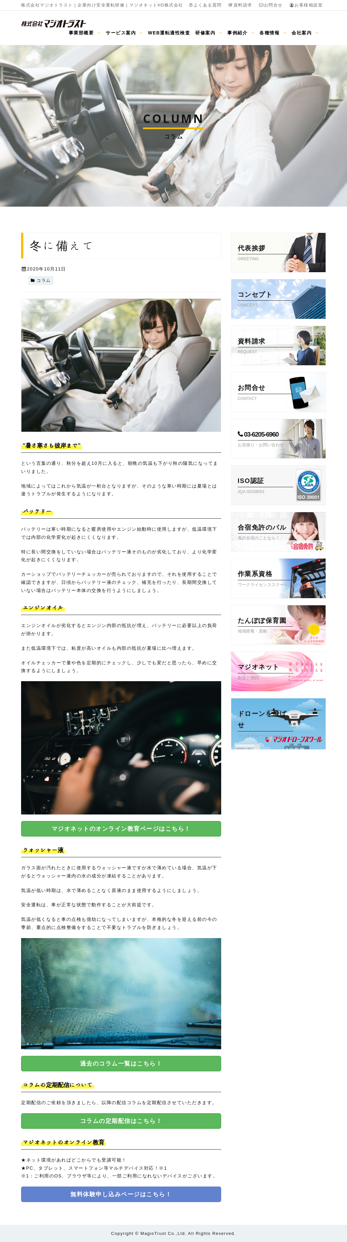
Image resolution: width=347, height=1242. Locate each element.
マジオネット (265, 672)
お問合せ (271, 5)
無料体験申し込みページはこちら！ (121, 1194)
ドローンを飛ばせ (265, 725)
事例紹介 (240, 32)
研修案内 (208, 32)
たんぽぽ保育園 (265, 626)
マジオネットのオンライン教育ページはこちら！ (121, 829)
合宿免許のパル (265, 533)
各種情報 (272, 32)
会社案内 (305, 32)
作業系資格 (265, 579)
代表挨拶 (265, 254)
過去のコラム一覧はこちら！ (121, 1063)
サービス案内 (124, 32)
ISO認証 (265, 486)
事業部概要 (85, 32)
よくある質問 (205, 5)
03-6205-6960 (265, 440)
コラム (44, 280)
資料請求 (240, 5)
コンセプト (265, 300)
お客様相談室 (306, 5)
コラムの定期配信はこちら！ (121, 1121)
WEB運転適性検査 (169, 32)
